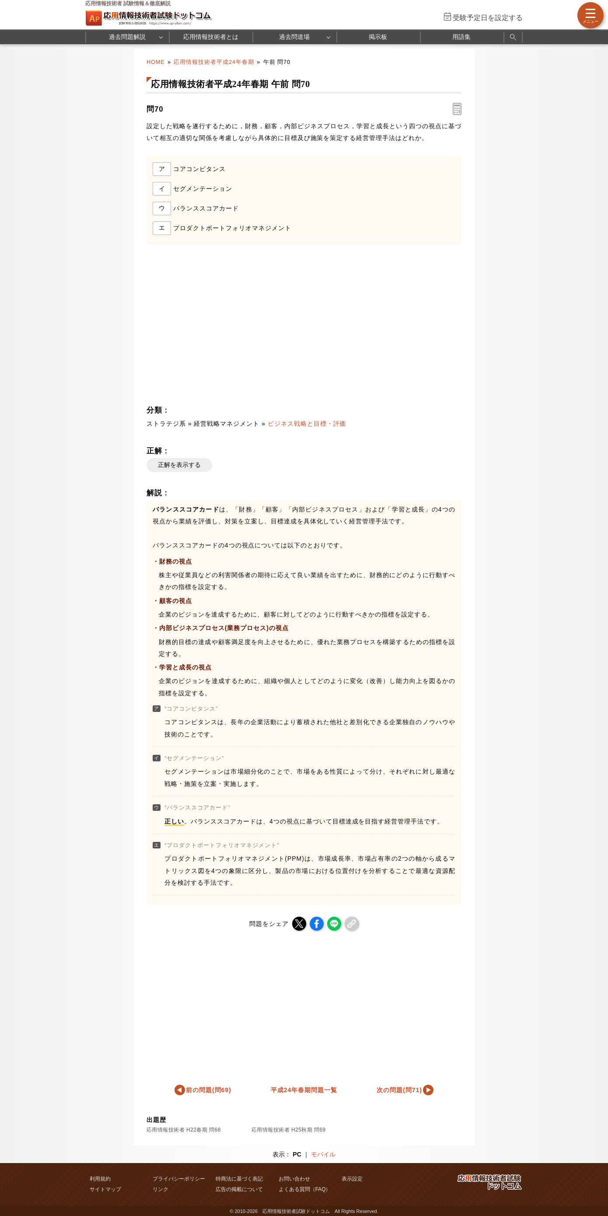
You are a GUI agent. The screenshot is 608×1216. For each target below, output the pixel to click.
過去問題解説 (127, 36)
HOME (156, 62)
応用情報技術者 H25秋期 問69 (289, 1130)
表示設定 (352, 1179)
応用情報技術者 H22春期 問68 (184, 1130)
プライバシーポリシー (179, 1179)
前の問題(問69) (208, 1089)
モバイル (323, 1154)
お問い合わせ (294, 1179)
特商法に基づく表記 (239, 1179)
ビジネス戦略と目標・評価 (307, 423)
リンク (160, 1189)
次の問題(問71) (399, 1089)
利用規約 (100, 1179)
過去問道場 (294, 36)
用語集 (461, 36)
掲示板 (378, 36)
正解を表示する (179, 464)
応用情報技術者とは (210, 36)
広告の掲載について (239, 1189)
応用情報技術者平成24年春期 (214, 62)
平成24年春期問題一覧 (304, 1089)
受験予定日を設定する (488, 17)
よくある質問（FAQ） (305, 1189)
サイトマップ (105, 1189)
